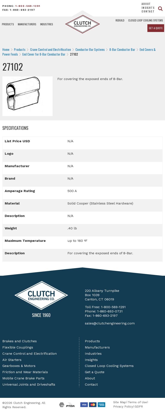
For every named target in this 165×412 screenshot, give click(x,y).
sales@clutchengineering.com (110, 323)
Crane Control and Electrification (29, 353)
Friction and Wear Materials (25, 372)
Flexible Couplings (17, 347)
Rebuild (120, 20)
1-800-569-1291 (27, 6)
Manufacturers (27, 24)
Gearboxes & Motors (18, 366)
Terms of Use (137, 402)
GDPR (139, 406)
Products (8, 24)
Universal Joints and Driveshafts (28, 384)
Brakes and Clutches (19, 341)
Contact (148, 11)
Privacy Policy (123, 406)
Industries (46, 24)
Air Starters (11, 360)
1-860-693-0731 (110, 311)
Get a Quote (156, 28)
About (146, 4)
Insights (148, 7)
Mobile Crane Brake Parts (23, 378)
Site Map (119, 402)
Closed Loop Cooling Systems (145, 20)
